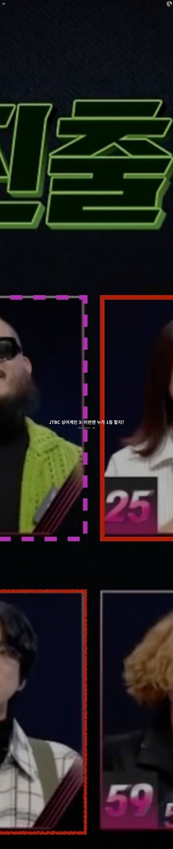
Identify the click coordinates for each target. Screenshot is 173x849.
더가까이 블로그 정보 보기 (169, 4)
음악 (94, 428)
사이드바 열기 (4, 4)
